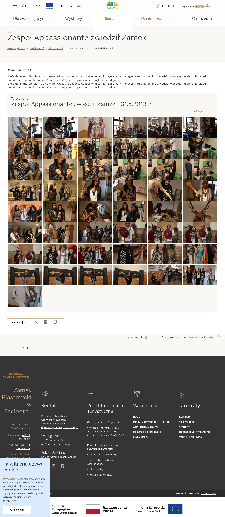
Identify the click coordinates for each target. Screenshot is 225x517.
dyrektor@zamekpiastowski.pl (59, 427)
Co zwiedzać (186, 421)
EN (63, 5)
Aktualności (55, 48)
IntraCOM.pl (208, 493)
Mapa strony (140, 436)
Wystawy (184, 426)
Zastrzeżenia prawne (146, 426)
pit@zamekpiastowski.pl (56, 444)
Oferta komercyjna (190, 436)
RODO (136, 416)
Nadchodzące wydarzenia (194, 431)
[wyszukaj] (196, 6)
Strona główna (16, 48)
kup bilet (165, 6)
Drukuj (23, 348)
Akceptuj (17, 509)
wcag (35, 5)
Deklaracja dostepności (147, 431)
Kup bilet (184, 416)
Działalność (37, 48)
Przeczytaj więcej (13, 479)
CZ (71, 5)
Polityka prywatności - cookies (151, 421)
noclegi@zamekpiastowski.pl (58, 456)
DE (79, 5)
